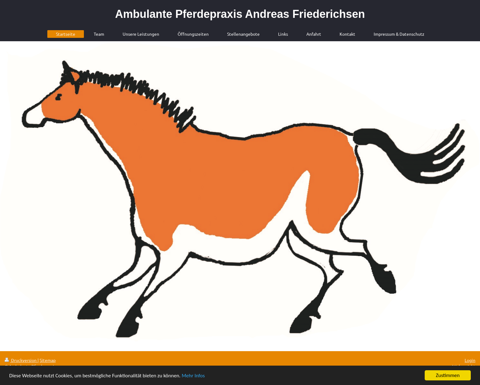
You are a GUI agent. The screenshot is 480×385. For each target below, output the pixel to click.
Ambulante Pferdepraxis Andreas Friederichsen (240, 14)
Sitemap (48, 360)
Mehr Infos (193, 376)
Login (470, 360)
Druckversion (21, 360)
